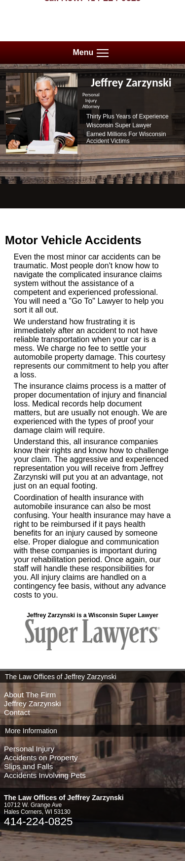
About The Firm (30, 694)
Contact (17, 712)
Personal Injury (29, 749)
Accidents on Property (41, 757)
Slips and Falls (28, 766)
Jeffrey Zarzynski (32, 703)
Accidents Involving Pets (45, 775)
